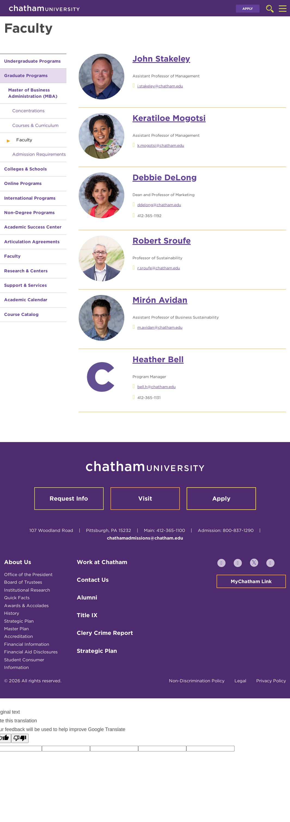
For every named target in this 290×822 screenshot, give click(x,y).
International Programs (29, 198)
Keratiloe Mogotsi (169, 118)
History (11, 613)
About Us (17, 562)
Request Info (69, 498)
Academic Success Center (32, 227)
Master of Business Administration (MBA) (32, 93)
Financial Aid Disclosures (31, 651)
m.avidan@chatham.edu (160, 327)
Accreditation (18, 636)
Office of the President (28, 574)
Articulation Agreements (32, 241)
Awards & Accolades (26, 605)
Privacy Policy (271, 680)
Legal (240, 680)
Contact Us (93, 579)
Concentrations (28, 110)
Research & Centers (26, 270)
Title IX (87, 615)
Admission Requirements (39, 154)
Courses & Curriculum (35, 125)
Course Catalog (21, 314)
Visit (145, 498)
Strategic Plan (19, 621)
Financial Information (26, 644)
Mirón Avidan (159, 300)
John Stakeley (161, 58)
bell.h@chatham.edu (156, 387)
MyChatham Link (251, 581)
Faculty (12, 256)
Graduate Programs (26, 75)
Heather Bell (158, 359)
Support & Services (25, 285)
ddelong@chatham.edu (159, 205)
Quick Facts (17, 597)
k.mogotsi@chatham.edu (160, 145)
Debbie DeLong (164, 177)
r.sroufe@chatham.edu (158, 268)
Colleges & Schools (25, 169)
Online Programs (23, 183)
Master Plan (16, 628)
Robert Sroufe (161, 240)
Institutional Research (27, 590)
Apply (247, 9)
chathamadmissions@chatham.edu (145, 538)
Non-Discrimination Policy (196, 680)
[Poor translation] (20, 738)
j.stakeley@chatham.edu (160, 86)
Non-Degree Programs (29, 212)
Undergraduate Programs (32, 61)
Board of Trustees (23, 582)
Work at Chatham (102, 562)
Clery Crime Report (105, 632)
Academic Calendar (25, 299)
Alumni (87, 597)
